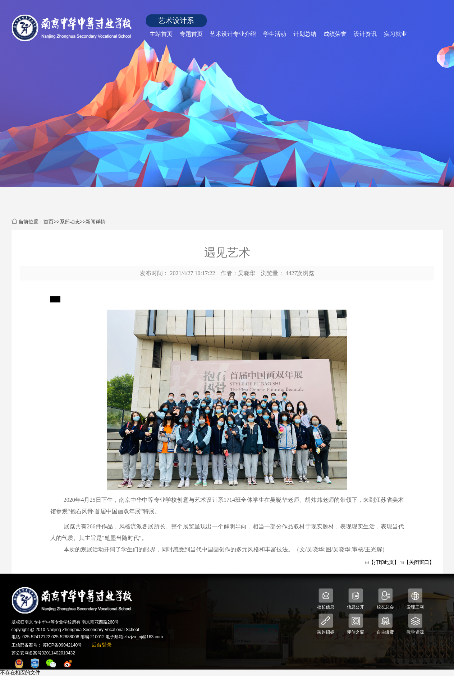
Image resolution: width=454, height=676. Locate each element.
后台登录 (102, 645)
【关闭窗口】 (419, 562)
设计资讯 (365, 34)
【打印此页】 (384, 562)
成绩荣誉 (335, 34)
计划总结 (304, 34)
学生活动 (274, 34)
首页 (48, 221)
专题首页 (191, 34)
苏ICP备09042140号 (62, 645)
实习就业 (395, 34)
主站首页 (161, 34)
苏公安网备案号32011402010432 (43, 653)
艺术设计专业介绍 (233, 34)
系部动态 (70, 221)
